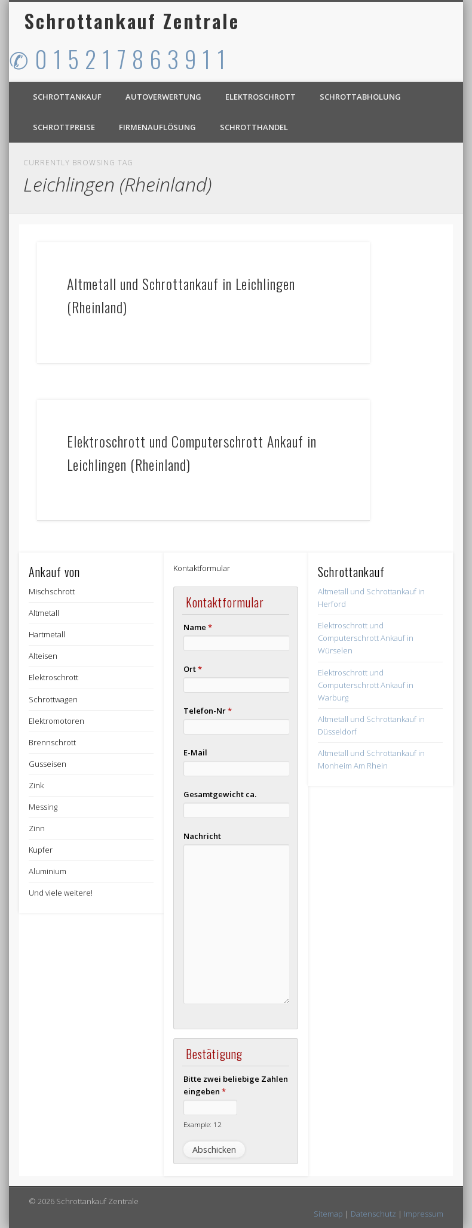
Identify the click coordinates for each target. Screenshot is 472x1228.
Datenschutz (373, 1213)
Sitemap (328, 1213)
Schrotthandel (254, 127)
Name (197, 627)
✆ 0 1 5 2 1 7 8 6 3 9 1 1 (117, 58)
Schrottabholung (360, 96)
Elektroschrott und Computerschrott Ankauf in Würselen (365, 638)
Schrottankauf (67, 96)
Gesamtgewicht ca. (219, 794)
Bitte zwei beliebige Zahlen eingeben (235, 1085)
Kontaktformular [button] (201, 568)
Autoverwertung (163, 96)
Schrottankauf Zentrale (132, 21)
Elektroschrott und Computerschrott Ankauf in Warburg (365, 685)
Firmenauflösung (157, 127)
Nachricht (202, 836)
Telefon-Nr (207, 710)
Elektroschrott (260, 96)
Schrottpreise (64, 127)
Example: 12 (202, 1124)
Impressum (423, 1213)
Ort (192, 669)
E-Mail (195, 752)
